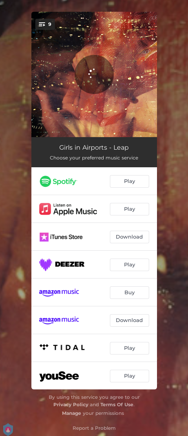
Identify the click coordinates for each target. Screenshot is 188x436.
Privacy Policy (70, 404)
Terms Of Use (116, 404)
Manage (71, 413)
